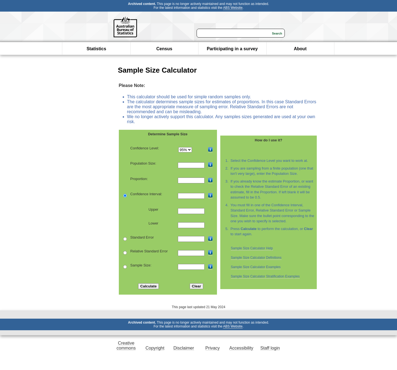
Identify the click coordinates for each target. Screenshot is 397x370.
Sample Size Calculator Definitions (256, 258)
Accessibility (241, 348)
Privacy (212, 348)
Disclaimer (183, 348)
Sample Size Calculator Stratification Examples (265, 276)
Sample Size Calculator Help (252, 248)
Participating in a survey (232, 48)
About (300, 48)
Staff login (270, 348)
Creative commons (126, 345)
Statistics (96, 48)
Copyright (155, 348)
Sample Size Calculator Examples (256, 267)
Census (164, 48)
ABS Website (232, 8)
